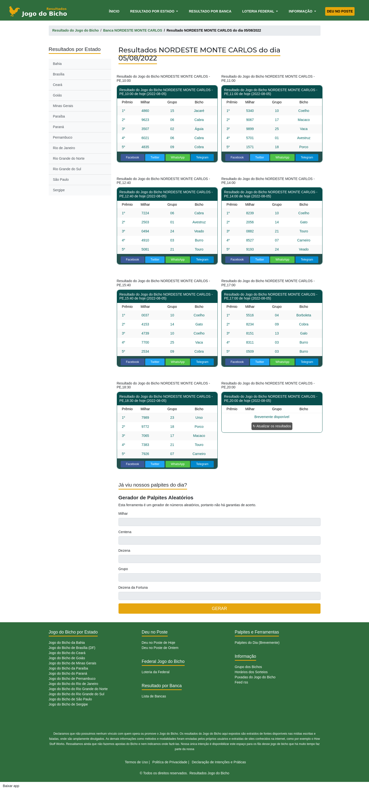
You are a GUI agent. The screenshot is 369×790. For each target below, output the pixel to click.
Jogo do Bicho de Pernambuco (72, 679)
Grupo (123, 569)
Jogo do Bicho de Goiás (67, 658)
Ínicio (115, 11)
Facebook (132, 157)
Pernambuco (62, 137)
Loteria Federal (258, 11)
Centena (125, 532)
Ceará (57, 85)
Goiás (57, 95)
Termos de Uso (136, 762)
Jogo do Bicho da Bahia (67, 643)
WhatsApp (178, 157)
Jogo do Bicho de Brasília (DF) (72, 648)
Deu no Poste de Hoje (158, 643)
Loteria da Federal (156, 672)
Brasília (58, 74)
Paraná (58, 127)
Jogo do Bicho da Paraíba (68, 668)
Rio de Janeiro (64, 148)
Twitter (155, 157)
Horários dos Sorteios (251, 672)
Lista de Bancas (154, 696)
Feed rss (241, 682)
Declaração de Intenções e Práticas (219, 762)
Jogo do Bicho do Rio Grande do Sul (76, 694)
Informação (301, 11)
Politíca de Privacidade (169, 762)
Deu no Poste (340, 11)
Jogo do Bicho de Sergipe (68, 704)
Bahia (57, 64)
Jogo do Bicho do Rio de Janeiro (73, 684)
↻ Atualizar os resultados (272, 426)
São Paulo (61, 179)
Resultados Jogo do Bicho (209, 773)
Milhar (123, 513)
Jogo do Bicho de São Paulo (70, 699)
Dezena (124, 550)
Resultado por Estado (152, 11)
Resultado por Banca (210, 11)
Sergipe (59, 190)
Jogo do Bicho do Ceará (67, 653)
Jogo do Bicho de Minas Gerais (72, 663)
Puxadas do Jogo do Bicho (255, 677)
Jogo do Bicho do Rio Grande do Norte (78, 689)
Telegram (202, 157)
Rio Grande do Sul (67, 169)
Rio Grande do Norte (68, 158)
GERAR (219, 608)
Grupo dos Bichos (248, 667)
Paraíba (59, 116)
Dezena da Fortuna (133, 587)
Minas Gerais (63, 106)
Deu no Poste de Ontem (160, 648)
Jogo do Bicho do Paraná (68, 673)
